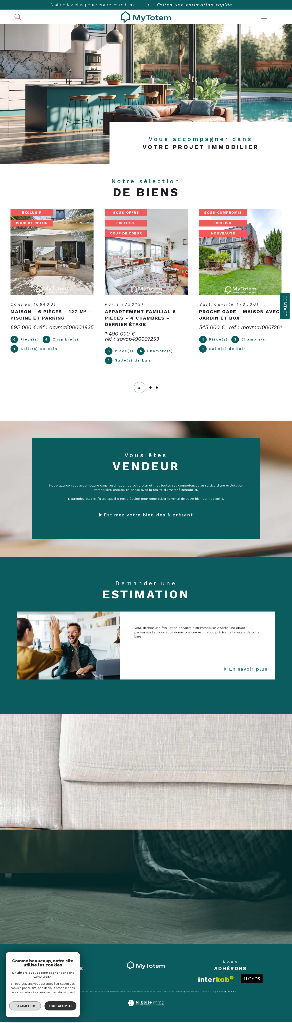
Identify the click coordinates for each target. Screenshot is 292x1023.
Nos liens (200, 992)
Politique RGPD (216, 992)
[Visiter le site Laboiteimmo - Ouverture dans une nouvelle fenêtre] (146, 1009)
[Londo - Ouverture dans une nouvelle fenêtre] (252, 979)
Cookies (231, 992)
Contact (285, 305)
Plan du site (154, 992)
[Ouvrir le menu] (264, 17)
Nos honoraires (136, 992)
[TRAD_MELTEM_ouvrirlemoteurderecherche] (17, 17)
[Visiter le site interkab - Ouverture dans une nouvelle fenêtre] (216, 979)
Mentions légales (173, 992)
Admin (189, 992)
